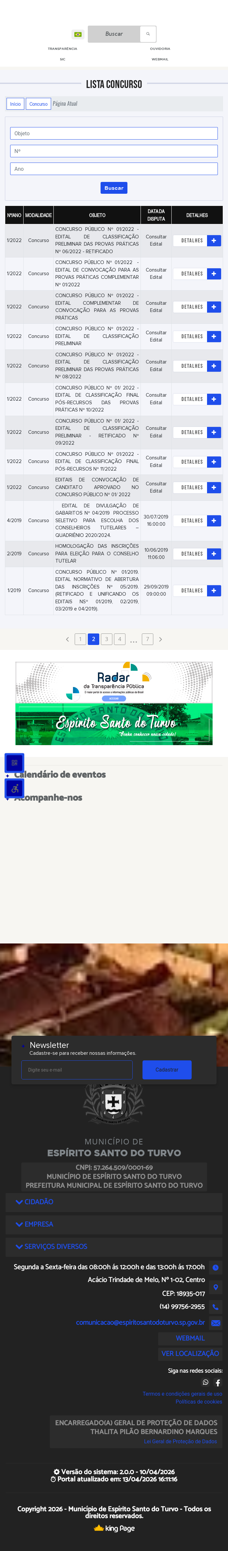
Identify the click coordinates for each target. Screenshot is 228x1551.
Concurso (38, 103)
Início (15, 103)
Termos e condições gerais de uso (182, 1394)
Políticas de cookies (199, 1402)
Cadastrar (167, 1070)
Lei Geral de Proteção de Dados (180, 1441)
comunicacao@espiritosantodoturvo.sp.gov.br (140, 1322)
